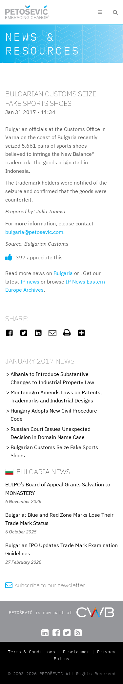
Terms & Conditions (33, 652)
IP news (29, 281)
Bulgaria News (37, 471)
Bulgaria (63, 273)
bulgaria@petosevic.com (34, 232)
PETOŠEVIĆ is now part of (61, 612)
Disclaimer (76, 652)
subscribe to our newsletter (45, 585)
